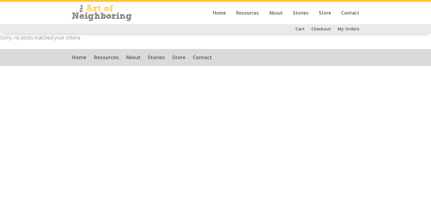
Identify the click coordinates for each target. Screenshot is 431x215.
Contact (350, 13)
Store (325, 13)
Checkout (321, 29)
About (276, 13)
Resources (247, 13)
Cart (300, 29)
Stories (301, 13)
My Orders (348, 29)
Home (219, 13)
